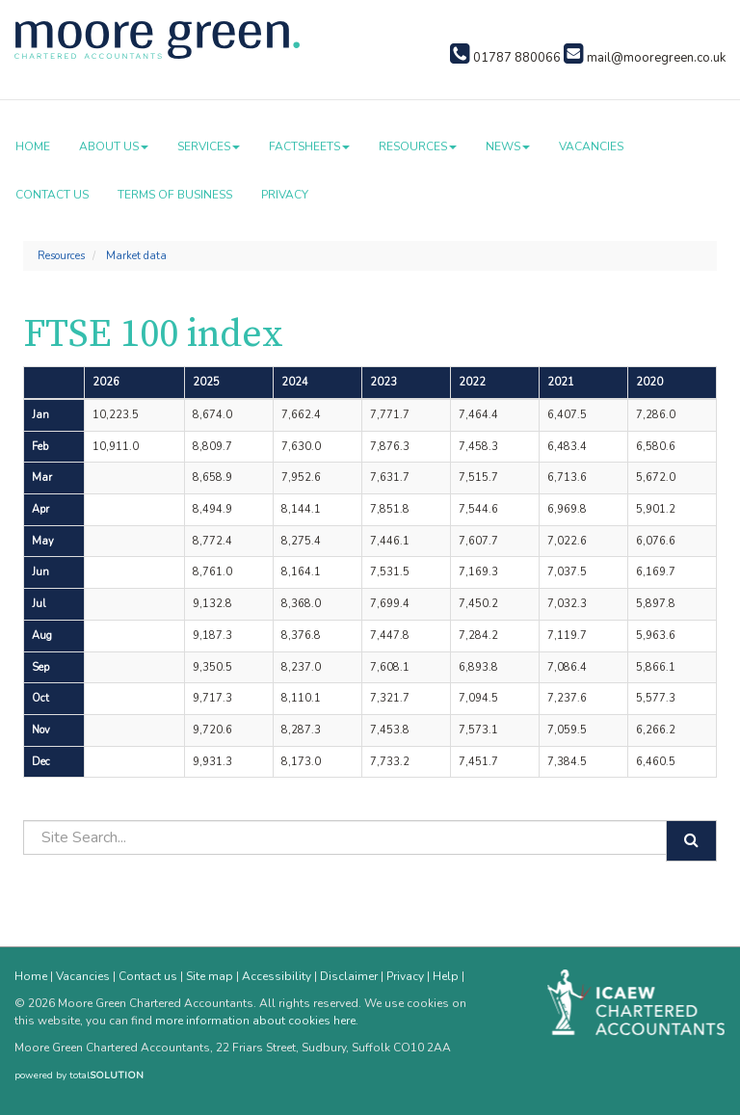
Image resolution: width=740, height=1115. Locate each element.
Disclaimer (349, 976)
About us (113, 146)
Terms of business (175, 194)
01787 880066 (505, 57)
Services (208, 146)
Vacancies (591, 146)
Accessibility (276, 976)
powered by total (79, 1075)
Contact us (52, 194)
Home (32, 146)
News (508, 146)
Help (446, 976)
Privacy (284, 194)
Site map (209, 976)
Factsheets (309, 146)
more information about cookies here (255, 1020)
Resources (418, 146)
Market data (136, 256)
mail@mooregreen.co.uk (645, 57)
